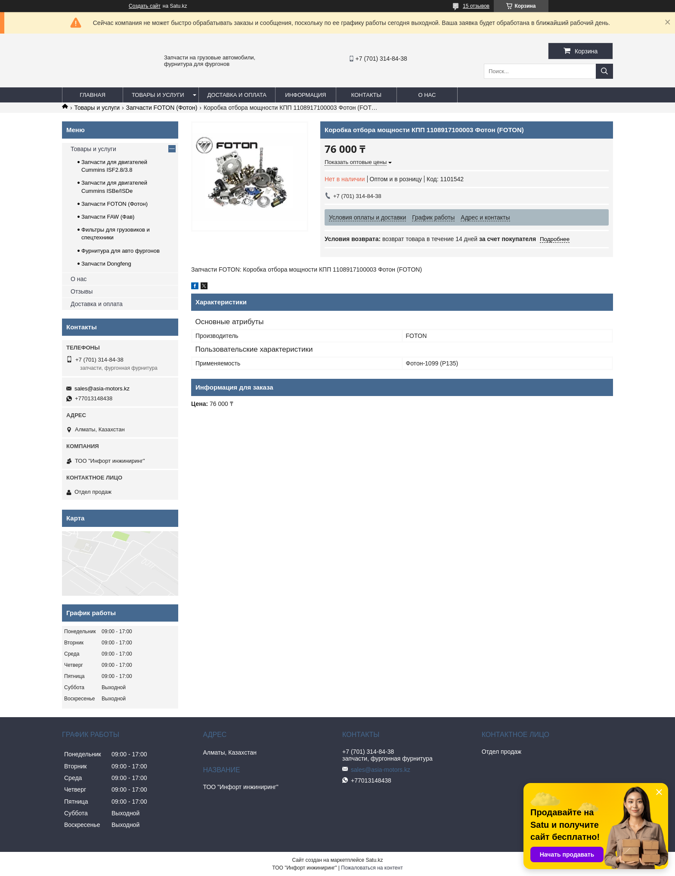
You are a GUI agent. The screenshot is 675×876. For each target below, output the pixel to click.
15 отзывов (476, 6)
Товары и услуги (158, 95)
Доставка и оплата (236, 95)
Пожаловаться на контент (372, 868)
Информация (305, 95)
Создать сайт (145, 6)
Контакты (366, 95)
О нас (427, 95)
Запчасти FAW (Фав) (107, 217)
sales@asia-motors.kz (102, 388)
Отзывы (82, 291)
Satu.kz (374, 860)
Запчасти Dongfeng (106, 263)
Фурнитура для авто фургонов (120, 251)
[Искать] (604, 71)
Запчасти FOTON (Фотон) (162, 107)
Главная (92, 95)
